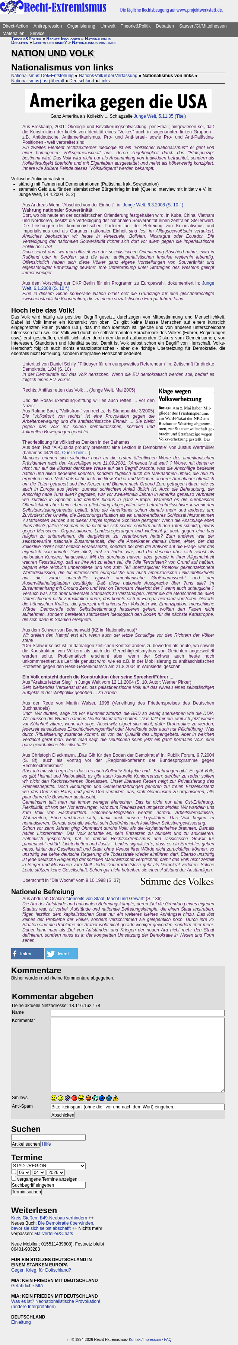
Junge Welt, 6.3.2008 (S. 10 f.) (153, 205)
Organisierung (81, 26)
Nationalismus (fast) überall (37, 80)
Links (104, 80)
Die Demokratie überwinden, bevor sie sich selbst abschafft (52, 1226)
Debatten (165, 26)
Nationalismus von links (93, 42)
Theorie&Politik (136, 26)
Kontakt (135, 1340)
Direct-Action (15, 26)
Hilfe (46, 1144)
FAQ (167, 1340)
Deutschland (81, 80)
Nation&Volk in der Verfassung (108, 75)
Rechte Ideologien (63, 38)
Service (37, 33)
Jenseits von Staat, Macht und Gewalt (105, 898)
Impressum (152, 1340)
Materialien (14, 33)
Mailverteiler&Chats (53, 1233)
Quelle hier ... (75, 452)
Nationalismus (98, 38)
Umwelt (108, 26)
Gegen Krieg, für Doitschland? (41, 1270)
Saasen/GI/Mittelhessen (202, 26)
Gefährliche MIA (27, 1285)
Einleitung (21, 1322)
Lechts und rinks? (50, 42)
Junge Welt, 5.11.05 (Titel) (160, 116)
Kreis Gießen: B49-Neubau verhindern (49, 1218)
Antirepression (48, 26)
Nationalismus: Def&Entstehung (42, 75)
